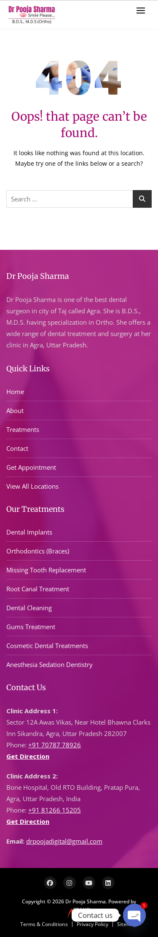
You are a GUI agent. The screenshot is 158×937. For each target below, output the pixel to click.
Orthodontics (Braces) (37, 551)
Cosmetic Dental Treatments (47, 645)
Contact (17, 448)
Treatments (22, 429)
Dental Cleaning (29, 607)
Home (15, 391)
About (15, 410)
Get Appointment (31, 467)
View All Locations (32, 486)
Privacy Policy (92, 924)
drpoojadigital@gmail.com (64, 841)
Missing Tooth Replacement (46, 570)
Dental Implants (29, 532)
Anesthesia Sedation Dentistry (49, 664)
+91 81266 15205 (54, 810)
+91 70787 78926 (54, 745)
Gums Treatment (30, 626)
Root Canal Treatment (37, 589)
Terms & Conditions (44, 924)
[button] (143, 10)
